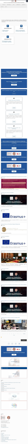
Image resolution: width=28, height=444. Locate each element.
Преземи (14, 75)
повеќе (14, 107)
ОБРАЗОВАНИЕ (8, 28)
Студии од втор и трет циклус (5, 31)
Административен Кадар (4, 438)
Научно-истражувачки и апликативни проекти (20, 31)
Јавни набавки (3, 440)
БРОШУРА (14, 373)
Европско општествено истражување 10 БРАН (14, 169)
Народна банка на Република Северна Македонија (8, 388)
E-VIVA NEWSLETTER (14, 361)
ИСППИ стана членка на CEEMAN (5, 384)
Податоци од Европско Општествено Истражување (14, 157)
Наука (13, 4)
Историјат (2, 433)
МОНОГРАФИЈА (14, 405)
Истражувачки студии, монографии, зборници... (7, 41)
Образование (9, 4)
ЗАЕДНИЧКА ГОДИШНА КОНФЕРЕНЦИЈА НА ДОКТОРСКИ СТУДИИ (10, 382)
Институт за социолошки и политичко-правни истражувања (14, 2)
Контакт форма (4, 368)
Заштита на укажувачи (4, 441)
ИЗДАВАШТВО (7, 39)
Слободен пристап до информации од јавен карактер (8, 439)
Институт (3, 4)
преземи (14, 93)
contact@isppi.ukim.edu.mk (4, 427)
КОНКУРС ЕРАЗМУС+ (4, 386)
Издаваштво (18, 4)
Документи (23, 4)
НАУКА (21, 28)
